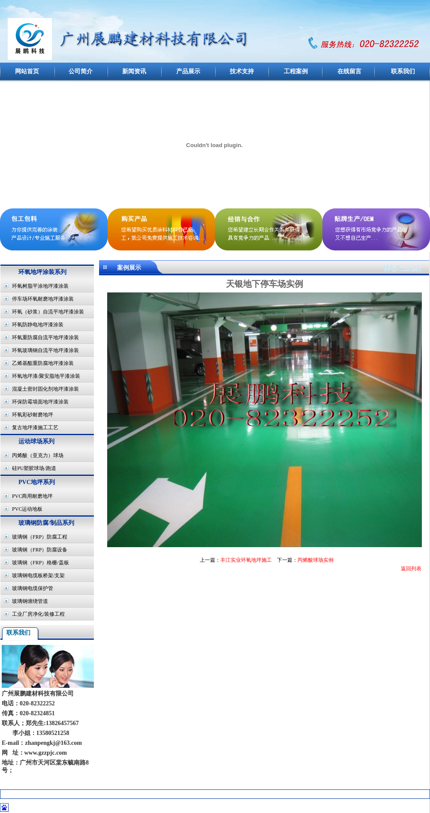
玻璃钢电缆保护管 (32, 588)
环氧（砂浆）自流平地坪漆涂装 (48, 312)
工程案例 (296, 71)
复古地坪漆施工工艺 (35, 428)
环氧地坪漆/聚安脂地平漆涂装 (46, 376)
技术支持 (242, 71)
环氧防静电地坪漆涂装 (37, 325)
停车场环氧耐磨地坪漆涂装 (43, 299)
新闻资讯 (134, 71)
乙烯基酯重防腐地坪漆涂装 (43, 363)
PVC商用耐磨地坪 (32, 496)
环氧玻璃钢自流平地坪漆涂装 (45, 350)
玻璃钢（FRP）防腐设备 (39, 550)
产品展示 (188, 71)
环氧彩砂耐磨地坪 (32, 415)
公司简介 (81, 71)
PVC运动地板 (27, 509)
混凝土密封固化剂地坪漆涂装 (45, 389)
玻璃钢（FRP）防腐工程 (39, 537)
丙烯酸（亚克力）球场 (37, 455)
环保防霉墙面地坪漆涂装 (40, 402)
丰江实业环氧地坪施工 (246, 560)
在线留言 (349, 71)
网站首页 (27, 71)
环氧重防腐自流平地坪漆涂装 (45, 337)
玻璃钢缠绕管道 (30, 601)
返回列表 (411, 569)
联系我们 (403, 71)
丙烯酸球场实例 (316, 560)
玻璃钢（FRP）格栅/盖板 (40, 563)
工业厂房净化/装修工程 (38, 614)
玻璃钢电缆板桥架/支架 (38, 575)
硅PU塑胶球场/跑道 (34, 468)
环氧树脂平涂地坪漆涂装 (40, 286)
